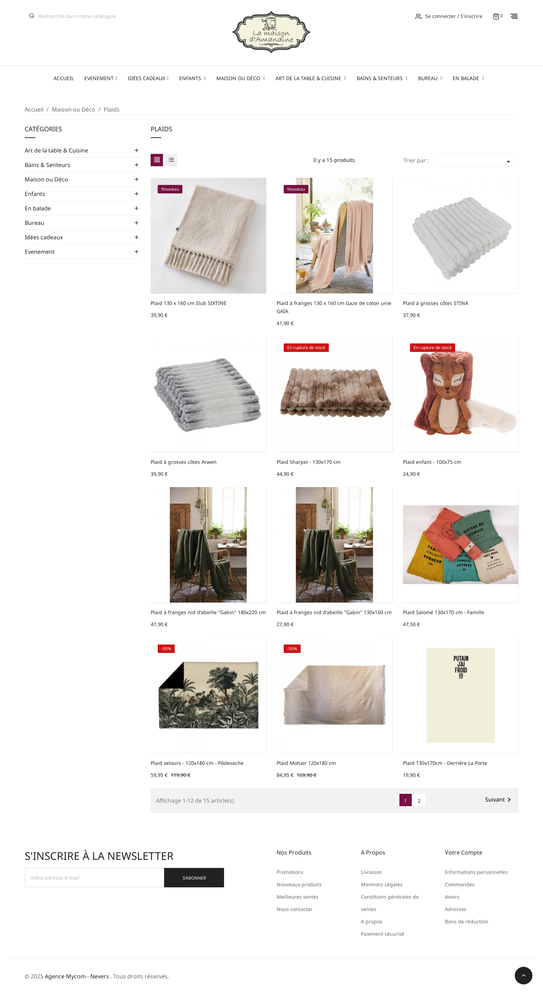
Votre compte (463, 852)
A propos (371, 921)
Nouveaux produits (299, 884)
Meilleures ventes (298, 896)
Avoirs (452, 896)
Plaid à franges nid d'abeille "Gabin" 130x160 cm (334, 612)
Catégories (43, 129)
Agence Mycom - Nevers (77, 976)
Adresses (455, 909)
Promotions (290, 872)
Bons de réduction (466, 921)
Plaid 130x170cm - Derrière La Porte (445, 763)
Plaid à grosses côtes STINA (435, 303)
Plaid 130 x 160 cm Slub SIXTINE (189, 303)
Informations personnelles (476, 872)
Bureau (34, 223)
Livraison (371, 872)
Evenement (40, 252)
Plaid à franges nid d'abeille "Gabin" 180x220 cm (208, 612)
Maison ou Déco (46, 179)
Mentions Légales (382, 884)
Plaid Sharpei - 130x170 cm (308, 461)
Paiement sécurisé (382, 933)
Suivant (499, 800)
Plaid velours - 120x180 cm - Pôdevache (197, 763)
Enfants (35, 194)
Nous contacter (295, 909)
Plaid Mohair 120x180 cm (306, 763)
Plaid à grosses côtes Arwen (184, 461)
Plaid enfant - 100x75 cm (432, 461)
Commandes (460, 884)
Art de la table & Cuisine (56, 150)
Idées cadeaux (44, 237)
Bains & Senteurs (47, 165)
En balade (38, 208)
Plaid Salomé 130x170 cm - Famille (443, 612)
